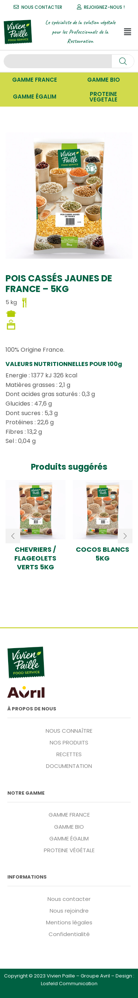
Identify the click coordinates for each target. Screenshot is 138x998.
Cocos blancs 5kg (102, 554)
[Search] (123, 61)
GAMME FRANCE (69, 814)
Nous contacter (69, 899)
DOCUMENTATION (69, 766)
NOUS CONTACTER (41, 7)
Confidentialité (69, 934)
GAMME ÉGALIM (69, 838)
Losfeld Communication (69, 983)
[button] (127, 32)
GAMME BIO (69, 827)
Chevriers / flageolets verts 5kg (35, 558)
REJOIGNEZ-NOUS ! (104, 7)
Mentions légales (69, 922)
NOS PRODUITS (69, 742)
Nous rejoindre (69, 910)
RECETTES (69, 754)
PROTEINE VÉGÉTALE (69, 850)
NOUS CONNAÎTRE (69, 731)
